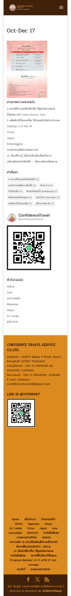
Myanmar (13, 304)
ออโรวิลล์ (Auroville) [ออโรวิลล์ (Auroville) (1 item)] (48, 197)
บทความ (46, 537)
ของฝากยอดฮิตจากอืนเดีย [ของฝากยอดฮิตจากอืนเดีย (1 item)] (22, 185)
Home (15, 519)
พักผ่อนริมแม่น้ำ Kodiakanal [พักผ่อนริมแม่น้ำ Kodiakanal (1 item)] (41, 191)
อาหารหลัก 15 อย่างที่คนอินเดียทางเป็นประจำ (33, 542)
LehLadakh (13, 298)
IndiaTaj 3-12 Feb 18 (19, 126)
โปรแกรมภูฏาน (15, 144)
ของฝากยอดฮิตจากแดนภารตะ (22, 150)
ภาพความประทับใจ (27, 537)
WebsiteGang (52, 590)
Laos (9, 292)
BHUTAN (12, 322)
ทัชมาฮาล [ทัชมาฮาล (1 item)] (46, 185)
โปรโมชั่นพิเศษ (51, 533)
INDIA (11, 287)
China (10, 132)
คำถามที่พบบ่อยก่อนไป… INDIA (33, 547)
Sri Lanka (13, 316)
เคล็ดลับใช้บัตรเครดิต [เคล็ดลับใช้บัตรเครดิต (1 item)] (20, 203)
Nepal (10, 310)
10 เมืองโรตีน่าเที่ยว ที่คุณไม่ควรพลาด (33, 551)
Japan (10, 138)
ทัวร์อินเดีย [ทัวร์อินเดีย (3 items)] (15, 191)
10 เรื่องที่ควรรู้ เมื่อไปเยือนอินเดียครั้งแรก (29, 156)
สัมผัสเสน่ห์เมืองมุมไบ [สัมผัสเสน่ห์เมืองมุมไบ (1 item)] (20, 197)
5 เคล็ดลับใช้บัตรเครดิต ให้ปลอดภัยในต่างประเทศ (33, 120)
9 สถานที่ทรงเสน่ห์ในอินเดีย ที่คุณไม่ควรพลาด (31, 109)
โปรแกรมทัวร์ (48, 519)
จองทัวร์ (21, 569)
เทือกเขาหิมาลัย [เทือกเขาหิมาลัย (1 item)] (45, 203)
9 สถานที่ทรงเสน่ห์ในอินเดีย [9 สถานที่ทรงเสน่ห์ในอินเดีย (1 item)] (23, 179)
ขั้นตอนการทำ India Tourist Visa (26, 115)
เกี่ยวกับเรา (30, 519)
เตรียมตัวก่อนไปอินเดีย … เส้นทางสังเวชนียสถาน (32, 162)
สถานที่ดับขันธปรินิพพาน (43, 556)
